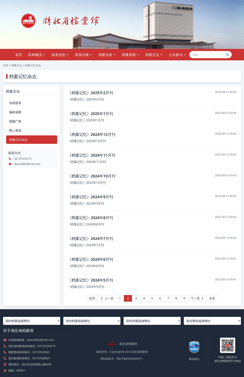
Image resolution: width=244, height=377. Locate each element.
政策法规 (83, 54)
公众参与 (177, 54)
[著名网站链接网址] (212, 321)
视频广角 (15, 121)
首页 (18, 54)
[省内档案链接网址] (91, 321)
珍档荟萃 (15, 103)
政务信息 (60, 54)
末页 (212, 298)
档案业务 (107, 54)
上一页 (107, 298)
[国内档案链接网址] (31, 321)
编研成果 (15, 112)
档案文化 (154, 54)
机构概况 (37, 54)
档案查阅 (130, 54)
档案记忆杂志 (33, 65)
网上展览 (15, 130)
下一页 (197, 298)
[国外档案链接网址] (152, 321)
